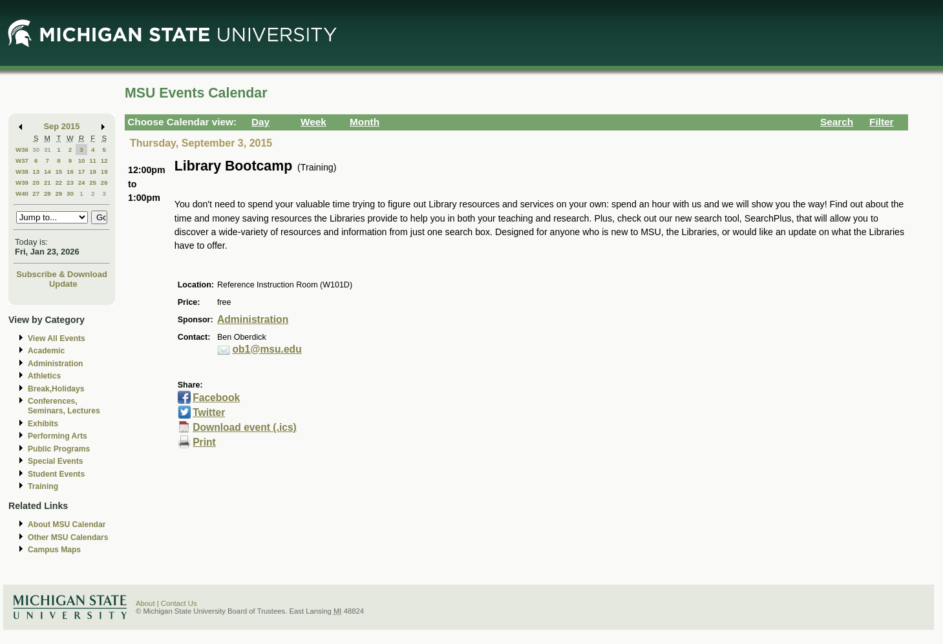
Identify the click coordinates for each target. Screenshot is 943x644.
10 (81, 160)
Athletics (44, 375)
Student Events (56, 474)
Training (43, 486)
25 (92, 182)
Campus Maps (54, 549)
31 (47, 149)
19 (104, 171)
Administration (55, 363)
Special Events (55, 461)
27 (35, 193)
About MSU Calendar (66, 524)
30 (35, 149)
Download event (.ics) (245, 427)
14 (47, 171)
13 (35, 171)
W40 (22, 193)
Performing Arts (57, 436)
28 (47, 193)
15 (58, 171)
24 (81, 182)
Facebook (216, 397)
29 (58, 193)
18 (92, 171)
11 (92, 160)
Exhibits (43, 423)
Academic (46, 350)
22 (58, 182)
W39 (22, 182)
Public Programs (59, 448)
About (145, 603)
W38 (22, 171)
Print (204, 442)
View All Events (56, 338)
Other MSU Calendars (68, 537)
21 (47, 182)
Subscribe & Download (61, 274)
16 (70, 171)
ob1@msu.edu (266, 349)
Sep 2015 (62, 126)
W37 (22, 160)
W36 (22, 149)
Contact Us (179, 603)
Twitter (209, 412)
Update (63, 284)
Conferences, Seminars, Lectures (64, 406)
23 (70, 182)
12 (104, 160)
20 (35, 182)
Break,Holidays (56, 388)
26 (104, 182)
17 (81, 171)
